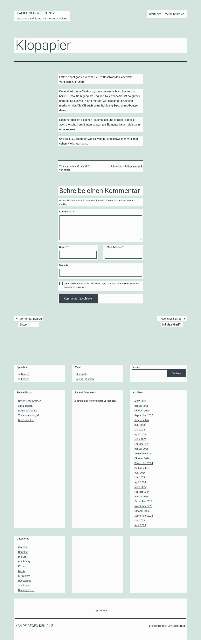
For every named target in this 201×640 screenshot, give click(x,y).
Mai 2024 (139, 477)
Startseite (155, 14)
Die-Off (22, 556)
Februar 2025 (141, 444)
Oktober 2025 (141, 410)
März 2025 (140, 439)
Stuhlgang (24, 585)
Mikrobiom (24, 575)
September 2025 (143, 415)
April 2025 (140, 434)
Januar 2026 (141, 405)
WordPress (179, 625)
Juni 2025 (139, 424)
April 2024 (140, 482)
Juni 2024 (139, 472)
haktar (67, 170)
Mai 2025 (139, 429)
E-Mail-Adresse (114, 247)
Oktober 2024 (141, 458)
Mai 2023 (139, 520)
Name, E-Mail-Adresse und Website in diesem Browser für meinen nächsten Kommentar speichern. (101, 285)
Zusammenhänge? (28, 415)
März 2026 (140, 400)
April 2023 (140, 525)
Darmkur (23, 552)
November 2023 (143, 506)
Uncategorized (134, 166)
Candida (22, 547)
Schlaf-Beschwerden (29, 400)
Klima (21, 566)
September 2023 (143, 515)
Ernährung (24, 561)
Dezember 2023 (143, 501)
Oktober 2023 (141, 510)
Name (63, 247)
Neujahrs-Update (27, 410)
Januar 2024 (141, 496)
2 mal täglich (25, 405)
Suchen (136, 367)
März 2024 (140, 487)
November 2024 (143, 453)
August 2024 (141, 467)
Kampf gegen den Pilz (36, 13)
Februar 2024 (141, 491)
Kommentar (66, 211)
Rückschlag (24, 580)
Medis (21, 571)
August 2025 (141, 420)
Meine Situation (174, 14)
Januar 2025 (141, 448)
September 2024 (143, 463)
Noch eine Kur (26, 420)
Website (63, 265)
